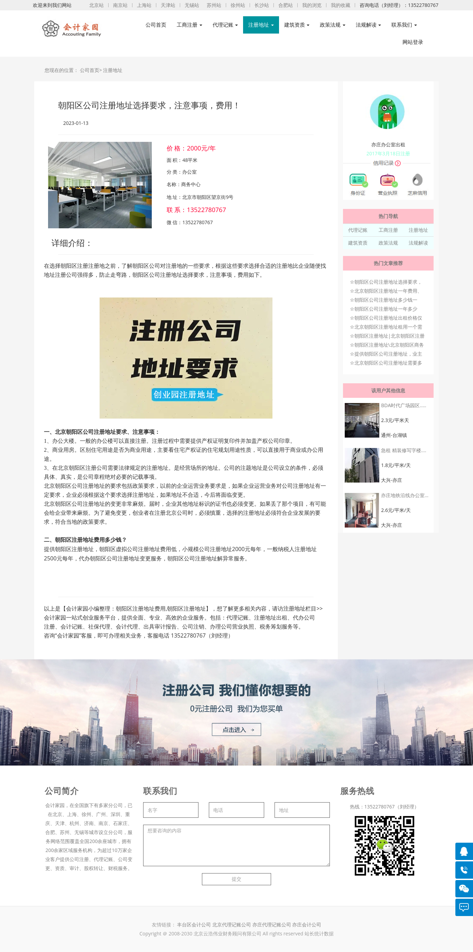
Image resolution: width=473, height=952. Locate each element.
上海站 (144, 5)
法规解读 (418, 242)
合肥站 (285, 5)
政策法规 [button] (332, 24)
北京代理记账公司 (231, 924)
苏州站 (214, 5)
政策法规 (388, 242)
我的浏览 (312, 5)
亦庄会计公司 (306, 924)
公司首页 (156, 24)
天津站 (168, 5)
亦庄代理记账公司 (272, 924)
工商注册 (388, 230)
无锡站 (192, 5)
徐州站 (238, 5)
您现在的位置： (61, 70)
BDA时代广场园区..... (403, 405)
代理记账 (358, 230)
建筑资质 (358, 242)
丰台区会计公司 (194, 924)
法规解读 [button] (368, 24)
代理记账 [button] (225, 24)
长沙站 (261, 5)
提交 (236, 879)
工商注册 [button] (189, 24)
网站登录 (412, 42)
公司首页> (91, 70)
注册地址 (112, 70)
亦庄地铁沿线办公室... (404, 495)
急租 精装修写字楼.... (403, 450)
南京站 (120, 5)
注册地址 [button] (261, 24)
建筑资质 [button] (297, 24)
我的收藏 (340, 5)
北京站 (96, 5)
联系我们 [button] (404, 24)
